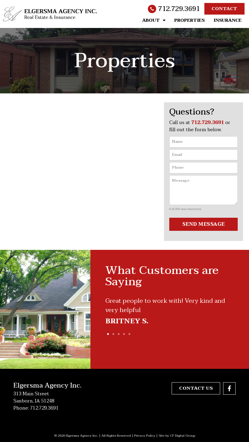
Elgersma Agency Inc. (47, 385)
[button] (108, 334)
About (153, 20)
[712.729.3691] (152, 9)
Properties (189, 20)
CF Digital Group (182, 435)
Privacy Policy (144, 435)
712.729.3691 (179, 9)
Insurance (228, 20)
